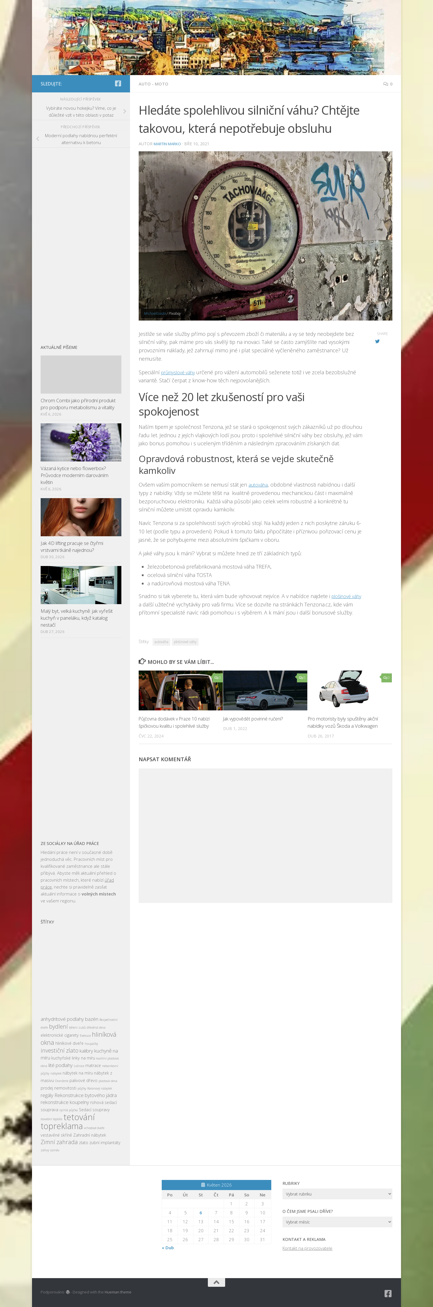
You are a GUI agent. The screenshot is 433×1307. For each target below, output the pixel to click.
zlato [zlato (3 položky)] (83, 1142)
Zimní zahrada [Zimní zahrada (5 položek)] (59, 1142)
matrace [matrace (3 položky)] (93, 1065)
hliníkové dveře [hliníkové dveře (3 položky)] (69, 1043)
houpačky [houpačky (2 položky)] (91, 1044)
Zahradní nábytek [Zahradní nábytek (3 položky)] (89, 1135)
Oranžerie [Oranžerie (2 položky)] (61, 1081)
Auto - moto (155, 84)
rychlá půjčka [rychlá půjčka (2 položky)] (68, 1110)
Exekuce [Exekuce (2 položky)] (85, 1036)
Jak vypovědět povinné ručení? (255, 727)
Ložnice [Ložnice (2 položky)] (79, 1066)
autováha (259, 484)
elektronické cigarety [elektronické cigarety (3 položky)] (60, 1035)
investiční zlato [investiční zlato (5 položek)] (59, 1050)
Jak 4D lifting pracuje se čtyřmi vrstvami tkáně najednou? (72, 546)
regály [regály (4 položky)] (47, 1095)
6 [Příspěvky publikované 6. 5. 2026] (200, 1212)
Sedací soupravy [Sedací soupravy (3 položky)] (94, 1109)
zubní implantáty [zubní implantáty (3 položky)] (105, 1142)
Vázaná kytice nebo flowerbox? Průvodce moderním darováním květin (74, 475)
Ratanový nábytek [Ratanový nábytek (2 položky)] (99, 1088)
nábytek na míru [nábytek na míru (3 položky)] (78, 1073)
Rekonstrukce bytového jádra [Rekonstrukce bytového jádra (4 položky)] (85, 1095)
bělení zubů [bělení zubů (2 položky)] (77, 1027)
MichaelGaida (155, 313)
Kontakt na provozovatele (307, 1248)
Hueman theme (118, 1292)
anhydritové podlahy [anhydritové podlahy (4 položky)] (62, 1019)
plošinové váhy (185, 650)
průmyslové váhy (181, 372)
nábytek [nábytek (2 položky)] (55, 1073)
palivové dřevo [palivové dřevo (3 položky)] (83, 1080)
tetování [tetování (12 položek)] (79, 1117)
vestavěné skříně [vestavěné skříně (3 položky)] (56, 1135)
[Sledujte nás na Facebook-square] (117, 83)
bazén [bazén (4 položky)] (91, 1019)
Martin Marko (169, 143)
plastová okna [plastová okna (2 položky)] (108, 1081)
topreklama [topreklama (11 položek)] (62, 1125)
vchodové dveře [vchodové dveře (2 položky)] (94, 1128)
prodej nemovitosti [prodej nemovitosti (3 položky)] (58, 1088)
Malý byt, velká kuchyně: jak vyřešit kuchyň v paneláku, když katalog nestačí (77, 618)
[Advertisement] (81, 242)
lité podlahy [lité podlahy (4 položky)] (60, 1065)
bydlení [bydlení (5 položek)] (58, 1026)
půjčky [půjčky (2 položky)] (82, 1088)
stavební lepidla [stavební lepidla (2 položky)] (51, 1119)
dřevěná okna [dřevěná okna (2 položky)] (96, 1027)
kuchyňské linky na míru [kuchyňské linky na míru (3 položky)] (73, 1058)
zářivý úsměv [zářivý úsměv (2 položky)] (50, 1150)
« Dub (168, 1247)
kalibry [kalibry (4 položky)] (86, 1050)
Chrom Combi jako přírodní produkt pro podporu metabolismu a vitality (78, 404)
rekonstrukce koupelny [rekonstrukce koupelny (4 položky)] (65, 1102)
